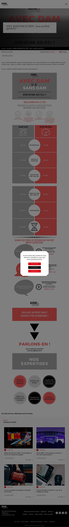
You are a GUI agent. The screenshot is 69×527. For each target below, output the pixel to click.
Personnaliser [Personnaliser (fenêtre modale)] (34, 271)
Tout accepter (34, 263)
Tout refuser (34, 267)
